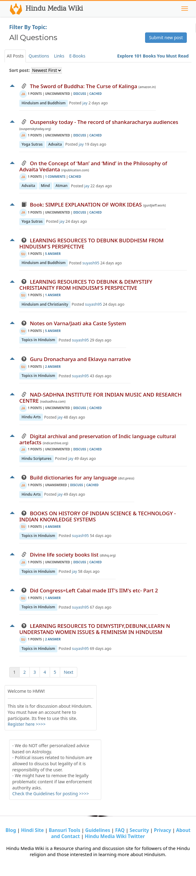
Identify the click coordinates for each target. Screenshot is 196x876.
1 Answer (53, 295)
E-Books (77, 56)
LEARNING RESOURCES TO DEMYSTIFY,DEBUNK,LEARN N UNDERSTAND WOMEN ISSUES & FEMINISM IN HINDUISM (94, 629)
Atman (61, 185)
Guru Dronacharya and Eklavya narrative (80, 359)
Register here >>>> (27, 724)
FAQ (120, 830)
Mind (45, 185)
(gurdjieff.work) (154, 205)
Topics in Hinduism (38, 340)
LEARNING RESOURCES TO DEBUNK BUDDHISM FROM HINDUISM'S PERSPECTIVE (91, 243)
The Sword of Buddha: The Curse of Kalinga (83, 86)
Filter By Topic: (28, 27)
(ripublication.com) (75, 170)
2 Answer (53, 366)
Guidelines (98, 830)
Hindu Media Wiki (45, 9)
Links (59, 56)
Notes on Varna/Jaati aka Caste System (78, 323)
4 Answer (53, 526)
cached (95, 93)
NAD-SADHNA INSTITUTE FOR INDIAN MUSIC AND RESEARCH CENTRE (100, 397)
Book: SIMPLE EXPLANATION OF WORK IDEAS (86, 204)
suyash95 (91, 263)
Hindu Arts (30, 417)
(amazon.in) (147, 87)
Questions (39, 56)
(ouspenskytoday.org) (35, 129)
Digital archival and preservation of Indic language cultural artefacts (97, 439)
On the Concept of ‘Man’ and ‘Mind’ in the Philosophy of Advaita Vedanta (93, 166)
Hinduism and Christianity (44, 304)
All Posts (15, 56)
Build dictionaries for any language (73, 477)
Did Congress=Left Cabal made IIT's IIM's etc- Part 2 (94, 590)
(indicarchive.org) (55, 443)
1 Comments (55, 176)
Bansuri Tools (65, 830)
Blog (11, 830)
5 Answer (53, 254)
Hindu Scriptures (36, 458)
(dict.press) (126, 478)
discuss (79, 93)
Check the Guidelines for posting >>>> (50, 793)
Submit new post (166, 37)
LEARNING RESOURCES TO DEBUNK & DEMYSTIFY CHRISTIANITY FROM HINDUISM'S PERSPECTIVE (85, 284)
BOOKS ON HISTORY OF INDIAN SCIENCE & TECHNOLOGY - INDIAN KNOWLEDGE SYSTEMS (97, 516)
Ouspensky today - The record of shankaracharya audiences (104, 121)
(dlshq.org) (108, 555)
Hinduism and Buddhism (43, 103)
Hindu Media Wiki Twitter (115, 836)
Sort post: (19, 70)
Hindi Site (33, 830)
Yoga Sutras (32, 144)
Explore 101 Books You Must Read (153, 56)
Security (139, 830)
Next (68, 672)
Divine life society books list (64, 554)
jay (85, 103)
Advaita (55, 144)
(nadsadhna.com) (53, 401)
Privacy (163, 830)
